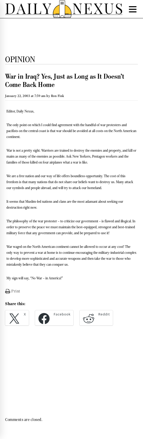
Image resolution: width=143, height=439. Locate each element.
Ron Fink (57, 96)
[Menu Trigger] (133, 9)
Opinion (20, 59)
